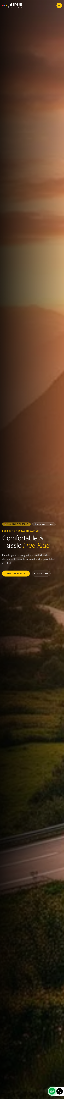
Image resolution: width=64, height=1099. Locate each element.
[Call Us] (59, 1091)
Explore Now (15, 573)
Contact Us (41, 573)
